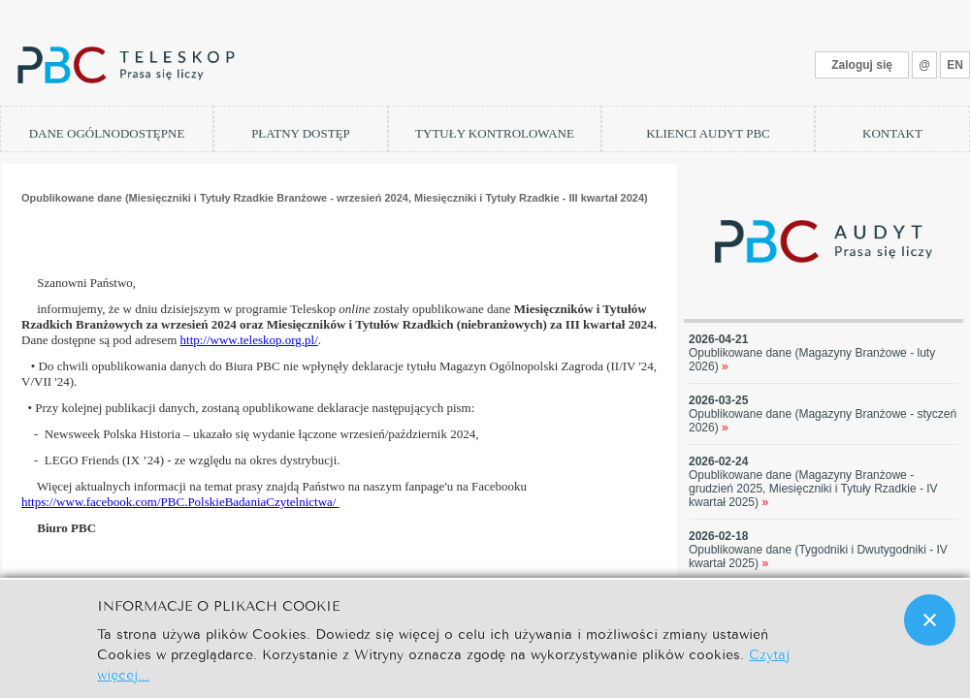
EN (955, 65)
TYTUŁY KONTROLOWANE (494, 133)
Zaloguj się (862, 65)
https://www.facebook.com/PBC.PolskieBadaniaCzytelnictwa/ (180, 501)
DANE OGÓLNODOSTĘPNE (107, 133)
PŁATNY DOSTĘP (300, 133)
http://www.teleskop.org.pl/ (249, 340)
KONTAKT (892, 133)
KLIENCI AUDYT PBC (708, 133)
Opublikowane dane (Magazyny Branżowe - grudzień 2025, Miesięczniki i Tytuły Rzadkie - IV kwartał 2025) (813, 488)
